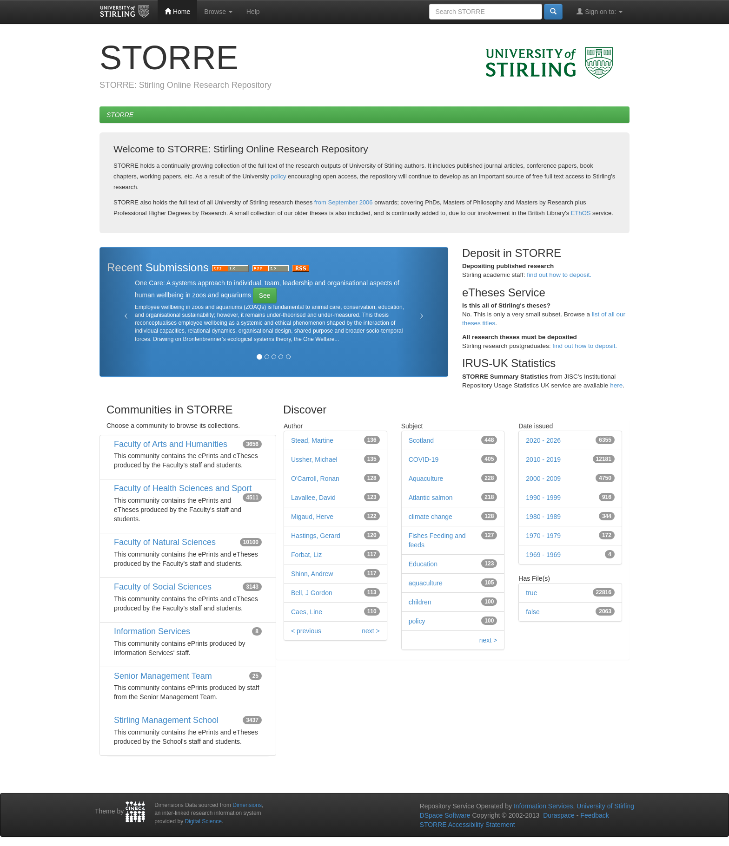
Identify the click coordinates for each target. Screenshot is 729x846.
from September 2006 (343, 202)
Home (177, 11)
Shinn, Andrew (312, 573)
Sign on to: (600, 11)
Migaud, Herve (312, 516)
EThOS (581, 213)
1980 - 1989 (543, 516)
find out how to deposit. (559, 274)
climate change (430, 516)
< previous (306, 631)
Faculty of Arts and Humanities (170, 444)
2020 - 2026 (543, 440)
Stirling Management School (166, 720)
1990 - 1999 (543, 497)
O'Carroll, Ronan (315, 478)
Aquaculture (426, 478)
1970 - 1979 (543, 535)
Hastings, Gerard (315, 535)
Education (423, 564)
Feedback (594, 815)
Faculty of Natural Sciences (165, 542)
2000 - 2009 (543, 478)
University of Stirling (605, 806)
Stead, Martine (312, 440)
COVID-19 (424, 459)
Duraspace (559, 815)
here (616, 385)
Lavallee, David (313, 497)
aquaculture (426, 583)
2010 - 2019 (543, 459)
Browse (218, 11)
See (265, 295)
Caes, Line (306, 612)
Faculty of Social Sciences (163, 586)
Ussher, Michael (314, 459)
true (531, 593)
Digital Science (203, 821)
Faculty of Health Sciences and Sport (183, 488)
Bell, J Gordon (311, 593)
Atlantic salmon (431, 497)
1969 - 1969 (543, 554)
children (420, 602)
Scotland (421, 440)
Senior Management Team (163, 676)
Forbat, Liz (306, 554)
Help (253, 11)
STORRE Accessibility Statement (467, 824)
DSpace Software (445, 815)
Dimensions (247, 805)
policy (278, 176)
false (533, 612)
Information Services (152, 631)
